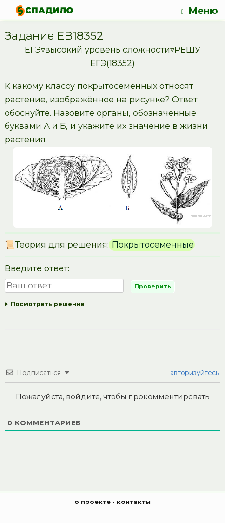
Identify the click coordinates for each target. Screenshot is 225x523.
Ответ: (112, 304)
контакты (134, 501)
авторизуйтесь (193, 373)
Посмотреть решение (48, 304)
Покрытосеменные (152, 245)
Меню (199, 11)
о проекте (92, 501)
